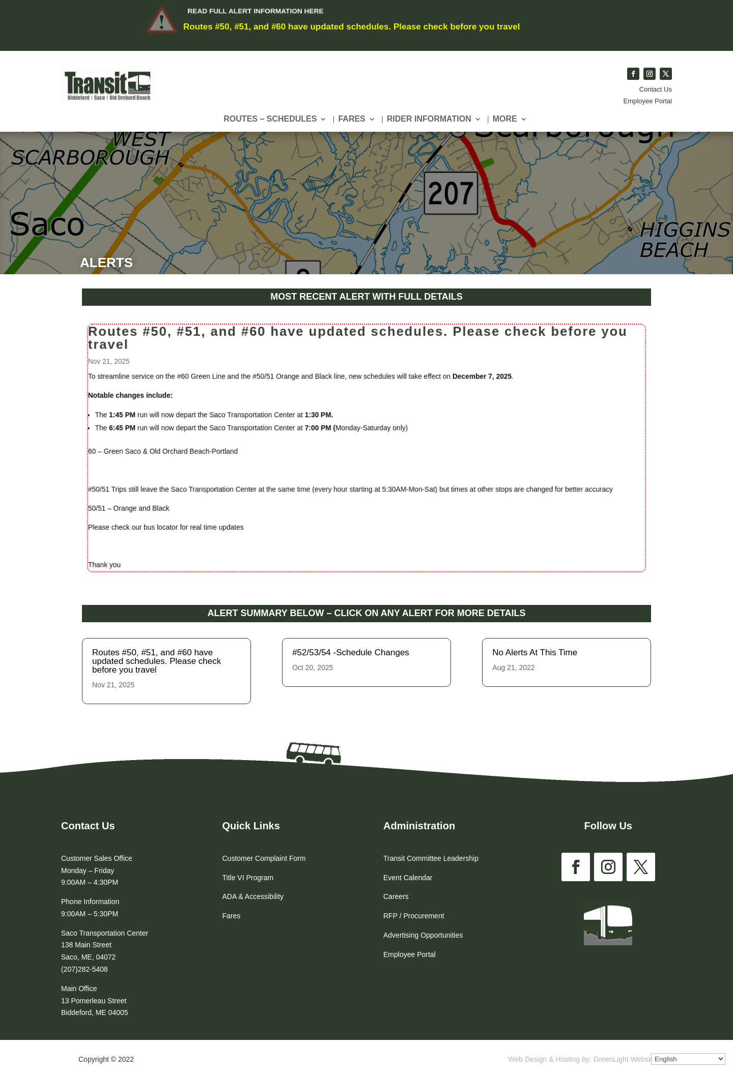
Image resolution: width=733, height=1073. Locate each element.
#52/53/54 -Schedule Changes (350, 652)
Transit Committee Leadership (430, 858)
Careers (396, 896)
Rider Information (429, 119)
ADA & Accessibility (253, 896)
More (505, 119)
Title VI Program (248, 878)
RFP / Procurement (413, 916)
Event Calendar (408, 878)
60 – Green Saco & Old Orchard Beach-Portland (181, 451)
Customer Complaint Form (264, 858)
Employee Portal (648, 101)
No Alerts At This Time (534, 652)
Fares (351, 119)
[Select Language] (688, 1059)
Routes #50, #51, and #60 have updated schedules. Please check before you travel (351, 27)
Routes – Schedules (270, 119)
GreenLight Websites (627, 1059)
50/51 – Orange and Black (150, 502)
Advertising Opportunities (423, 935)
